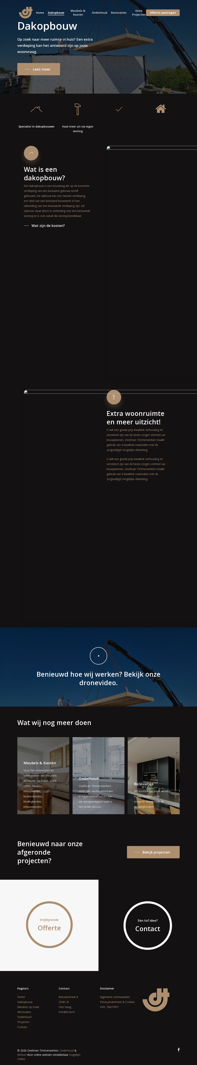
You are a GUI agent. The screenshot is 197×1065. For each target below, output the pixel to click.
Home (40, 12)
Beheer (21, 1055)
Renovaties (119, 12)
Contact (22, 1027)
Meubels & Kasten (78, 12)
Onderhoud (99, 12)
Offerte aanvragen (163, 12)
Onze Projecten (139, 12)
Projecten (23, 1022)
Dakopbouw (56, 12)
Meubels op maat (28, 1007)
